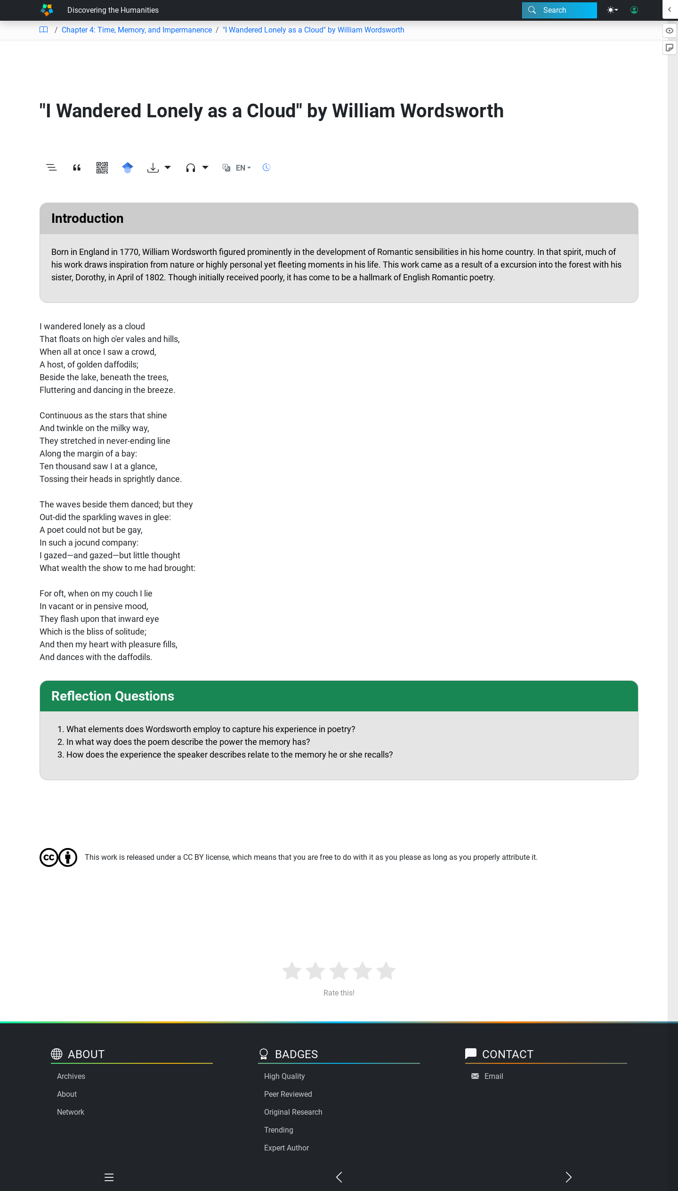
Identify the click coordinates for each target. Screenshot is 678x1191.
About (67, 1094)
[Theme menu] (612, 10)
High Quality (284, 1076)
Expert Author (286, 1147)
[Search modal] (559, 10)
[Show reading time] (266, 167)
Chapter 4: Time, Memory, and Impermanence (137, 29)
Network (70, 1112)
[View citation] (77, 168)
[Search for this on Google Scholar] (127, 168)
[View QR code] (102, 168)
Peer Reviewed (288, 1094)
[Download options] (159, 168)
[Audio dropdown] (197, 168)
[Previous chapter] (339, 1178)
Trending (278, 1130)
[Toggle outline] (51, 168)
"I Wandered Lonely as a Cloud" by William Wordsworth (313, 29)
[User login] (634, 10)
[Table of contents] (43, 30)
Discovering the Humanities (113, 10)
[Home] (46, 10)
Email (493, 1076)
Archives (71, 1076)
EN (240, 167)
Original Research (293, 1112)
